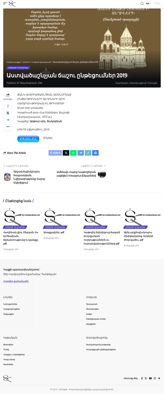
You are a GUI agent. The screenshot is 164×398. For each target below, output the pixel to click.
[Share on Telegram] (8, 123)
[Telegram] (159, 383)
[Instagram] (154, 383)
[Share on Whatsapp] (71, 154)
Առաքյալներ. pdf (54, 234)
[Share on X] (8, 115)
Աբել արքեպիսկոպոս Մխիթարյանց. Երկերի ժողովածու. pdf (139, 237)
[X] (145, 383)
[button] (6, 3)
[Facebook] (141, 383)
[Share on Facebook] (8, 107)
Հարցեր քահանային (17, 282)
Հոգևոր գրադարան (18, 68)
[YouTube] (150, 383)
